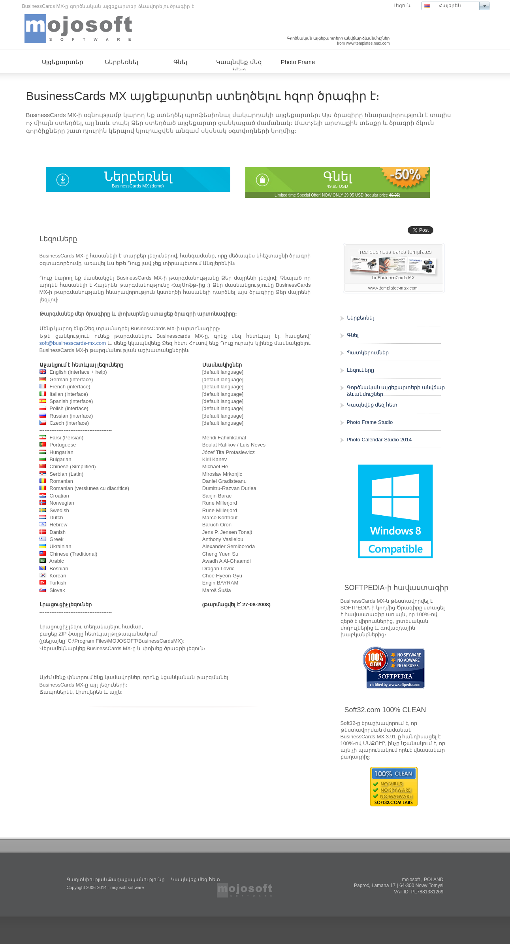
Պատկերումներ (368, 353)
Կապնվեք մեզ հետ (372, 405)
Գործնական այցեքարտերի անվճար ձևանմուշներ (396, 390)
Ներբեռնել (138, 176)
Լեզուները (360, 370)
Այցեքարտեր (62, 62)
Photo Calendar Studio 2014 (379, 440)
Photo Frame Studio (370, 422)
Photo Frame (298, 62)
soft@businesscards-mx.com (73, 343)
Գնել (337, 176)
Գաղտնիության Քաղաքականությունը (116, 879)
